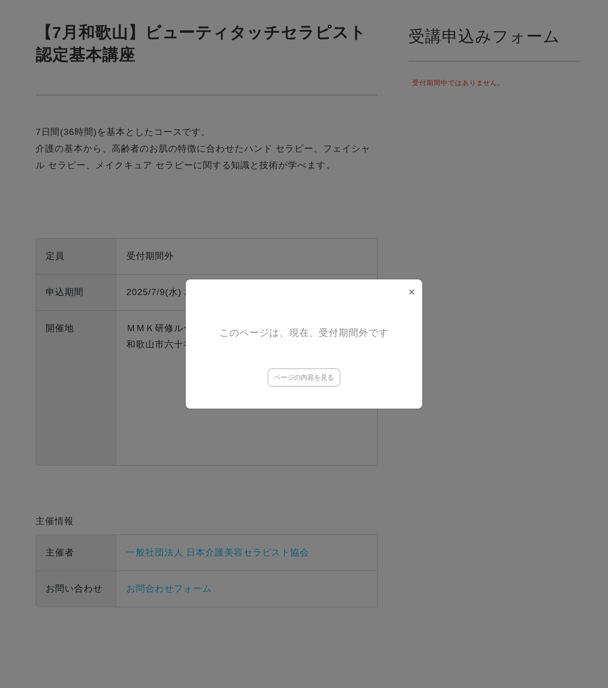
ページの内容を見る (304, 377)
